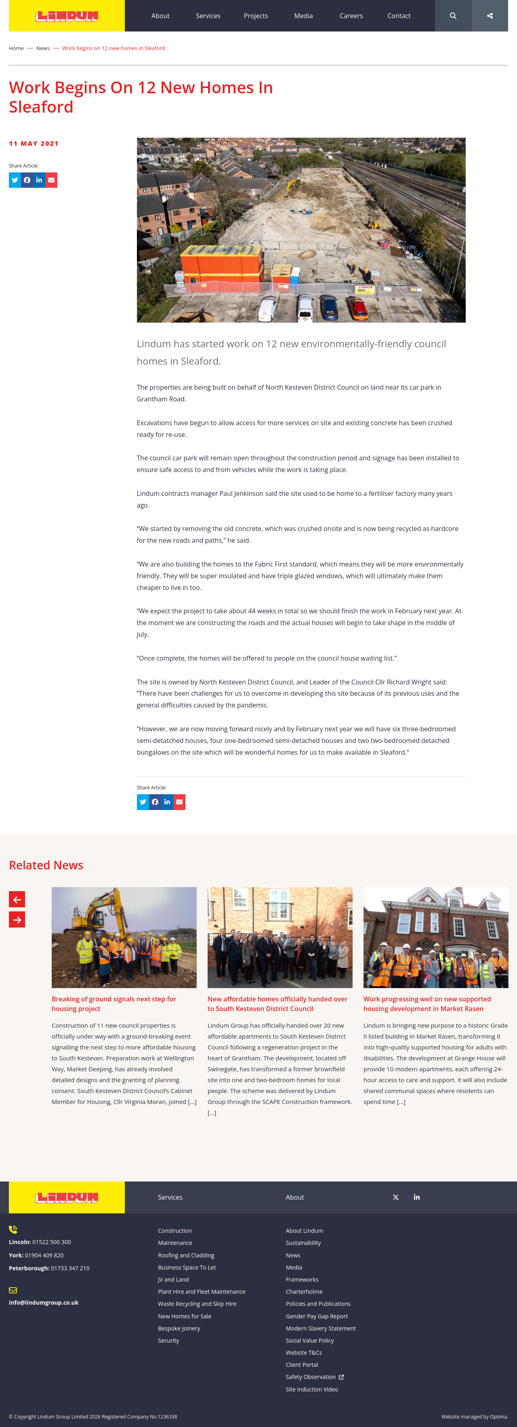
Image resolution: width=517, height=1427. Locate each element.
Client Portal (302, 1364)
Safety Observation (311, 1377)
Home (16, 48)
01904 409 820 (44, 1255)
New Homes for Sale (184, 1316)
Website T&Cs (304, 1352)
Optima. (499, 1416)
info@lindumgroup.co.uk (43, 1302)
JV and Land (173, 1279)
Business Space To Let (187, 1267)
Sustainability (303, 1243)
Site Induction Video (312, 1389)
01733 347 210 (70, 1268)
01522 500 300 (51, 1242)
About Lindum (305, 1230)
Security (168, 1340)
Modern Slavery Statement (321, 1328)
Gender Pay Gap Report (317, 1316)
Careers (351, 15)
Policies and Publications (318, 1303)
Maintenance (175, 1243)
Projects (256, 15)
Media (303, 15)
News (43, 48)
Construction (175, 1230)
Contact (398, 15)
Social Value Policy (310, 1340)
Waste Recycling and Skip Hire (197, 1303)
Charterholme (304, 1291)
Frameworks (302, 1279)
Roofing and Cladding (186, 1255)
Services (208, 15)
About (160, 15)
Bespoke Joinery (179, 1328)
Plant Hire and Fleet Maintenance (202, 1291)
